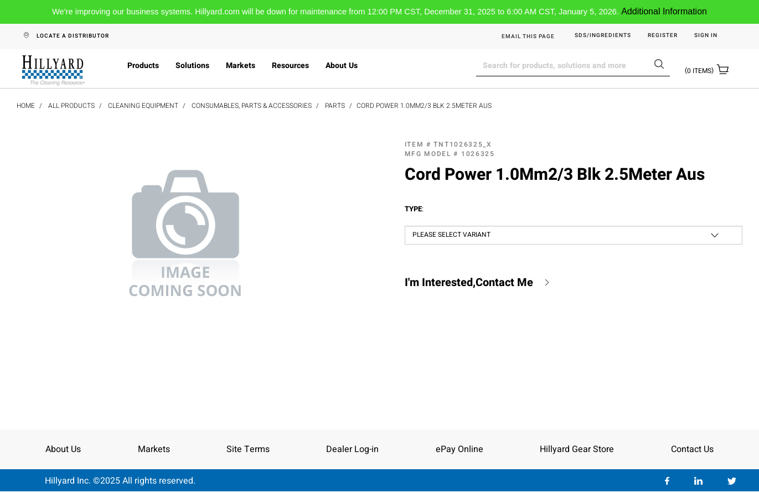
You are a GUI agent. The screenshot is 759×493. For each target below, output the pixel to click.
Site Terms (248, 449)
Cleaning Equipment (143, 106)
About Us (342, 65)
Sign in (705, 35)
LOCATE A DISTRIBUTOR (73, 36)
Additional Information (664, 11)
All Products (71, 106)
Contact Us (692, 449)
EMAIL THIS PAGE (528, 36)
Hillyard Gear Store (577, 449)
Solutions (192, 65)
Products (143, 65)
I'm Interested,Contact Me (469, 282)
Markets (240, 65)
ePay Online (459, 449)
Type (414, 209)
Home (26, 106)
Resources (290, 65)
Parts (335, 106)
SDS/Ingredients (603, 35)
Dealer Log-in (352, 449)
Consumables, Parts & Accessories (252, 106)
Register (663, 35)
